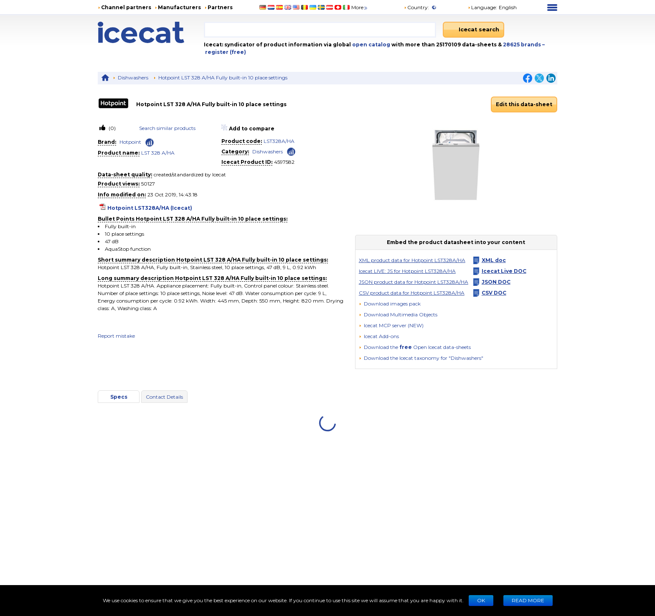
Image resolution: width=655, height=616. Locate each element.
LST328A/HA (279, 141)
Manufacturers (179, 7)
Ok (481, 600)
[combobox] (320, 30)
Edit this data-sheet (524, 104)
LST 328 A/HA (158, 153)
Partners (220, 7)
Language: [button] (482, 7)
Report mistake (116, 336)
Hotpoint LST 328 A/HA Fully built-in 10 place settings (222, 77)
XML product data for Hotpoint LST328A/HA (412, 260)
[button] (398, 314)
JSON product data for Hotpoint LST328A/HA (413, 282)
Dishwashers (133, 77)
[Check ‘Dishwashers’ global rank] (291, 151)
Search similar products (167, 128)
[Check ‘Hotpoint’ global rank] (150, 142)
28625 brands (522, 44)
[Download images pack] (390, 304)
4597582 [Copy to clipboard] (284, 162)
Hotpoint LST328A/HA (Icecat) (149, 208)
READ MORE (528, 600)
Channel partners (126, 7)
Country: (416, 7)
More (359, 7)
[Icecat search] (473, 30)
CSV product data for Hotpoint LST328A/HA (412, 293)
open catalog (370, 44)
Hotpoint (130, 142)
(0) (111, 128)
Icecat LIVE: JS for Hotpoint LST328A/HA (407, 271)
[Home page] (151, 32)
